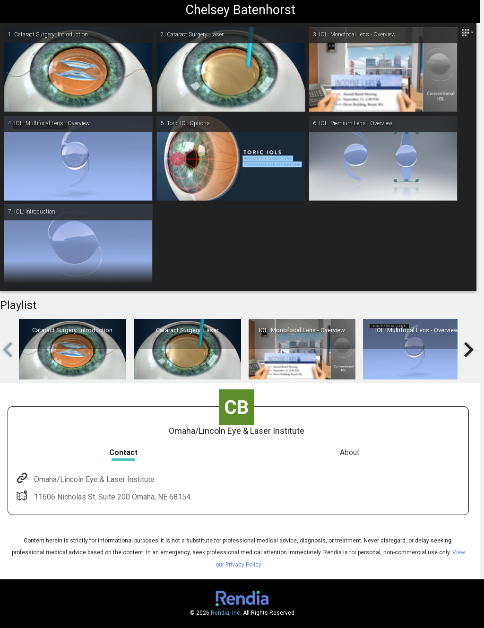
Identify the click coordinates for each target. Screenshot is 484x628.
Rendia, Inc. (226, 613)
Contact (123, 452)
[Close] (467, 32)
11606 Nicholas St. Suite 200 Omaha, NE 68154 (111, 496)
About (349, 452)
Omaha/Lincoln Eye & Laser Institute (93, 479)
